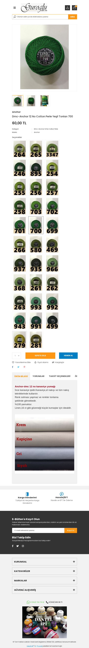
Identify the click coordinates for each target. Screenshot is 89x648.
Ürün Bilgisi (21, 376)
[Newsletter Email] (38, 530)
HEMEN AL (68, 355)
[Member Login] (67, 7)
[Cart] (74, 7)
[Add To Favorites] (21, 362)
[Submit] (70, 530)
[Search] (44, 16)
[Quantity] (16, 356)
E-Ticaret (38, 646)
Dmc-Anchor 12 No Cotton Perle (46, 129)
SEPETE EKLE (40, 355)
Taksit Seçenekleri (59, 376)
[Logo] (34, 7)
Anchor (16, 111)
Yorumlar (38, 376)
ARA (72, 16)
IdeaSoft (30, 646)
